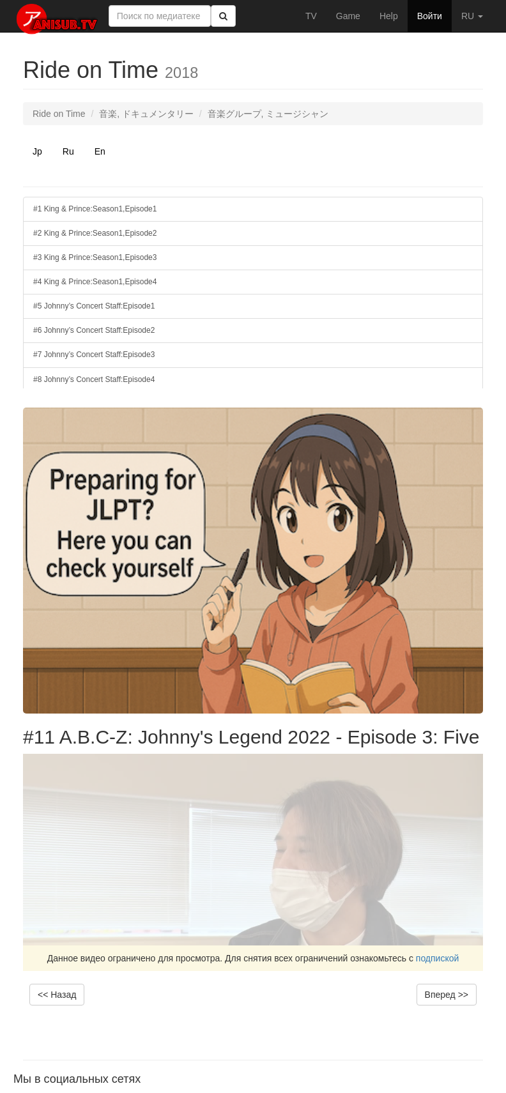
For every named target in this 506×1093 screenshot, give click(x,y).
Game (348, 16)
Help (388, 16)
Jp (37, 151)
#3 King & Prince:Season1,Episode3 (95, 257)
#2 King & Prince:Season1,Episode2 (95, 233)
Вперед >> (446, 995)
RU (472, 16)
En (100, 151)
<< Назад (57, 995)
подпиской (437, 958)
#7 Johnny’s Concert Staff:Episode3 (94, 354)
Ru (68, 151)
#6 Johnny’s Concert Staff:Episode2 (94, 330)
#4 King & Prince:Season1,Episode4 (95, 281)
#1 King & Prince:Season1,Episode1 (95, 208)
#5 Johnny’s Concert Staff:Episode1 (94, 306)
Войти (429, 16)
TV (311, 16)
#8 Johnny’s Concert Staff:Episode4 (94, 379)
